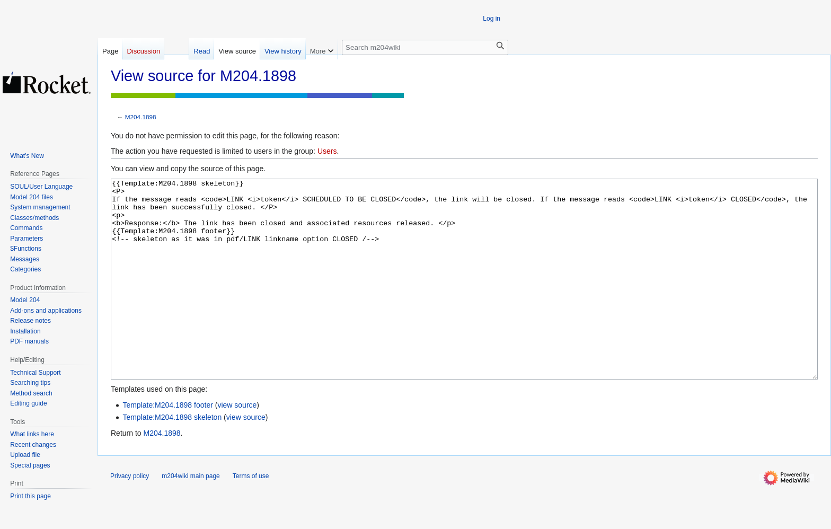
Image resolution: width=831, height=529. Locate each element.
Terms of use (251, 515)
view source (237, 444)
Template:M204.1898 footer (167, 444)
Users (327, 151)
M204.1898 (140, 116)
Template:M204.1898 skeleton (172, 457)
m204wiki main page (190, 515)
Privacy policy (129, 515)
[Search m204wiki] (425, 47)
